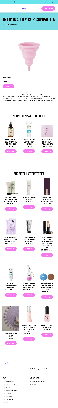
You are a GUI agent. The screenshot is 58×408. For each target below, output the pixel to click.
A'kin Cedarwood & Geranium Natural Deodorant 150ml (11, 142)
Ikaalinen (38, 2)
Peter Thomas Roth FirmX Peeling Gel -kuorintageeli (29, 239)
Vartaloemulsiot (21, 75)
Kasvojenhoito (9, 393)
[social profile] (14, 2)
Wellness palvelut (10, 384)
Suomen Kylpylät (10, 381)
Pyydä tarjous (48, 8)
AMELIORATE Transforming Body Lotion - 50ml (11, 285)
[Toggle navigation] (5, 8)
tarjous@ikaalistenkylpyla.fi (47, 2)
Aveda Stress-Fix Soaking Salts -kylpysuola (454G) (47, 142)
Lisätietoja (8, 86)
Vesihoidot (8, 387)
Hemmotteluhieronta (11, 390)
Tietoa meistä (9, 396)
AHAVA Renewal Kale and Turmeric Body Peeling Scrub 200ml (10, 199)
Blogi (7, 402)
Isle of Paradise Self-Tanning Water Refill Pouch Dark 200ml (11, 239)
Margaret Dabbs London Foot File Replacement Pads (47, 199)
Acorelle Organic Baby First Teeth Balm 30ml (29, 142)
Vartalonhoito (13, 75)
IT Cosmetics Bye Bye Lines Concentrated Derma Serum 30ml (29, 285)
